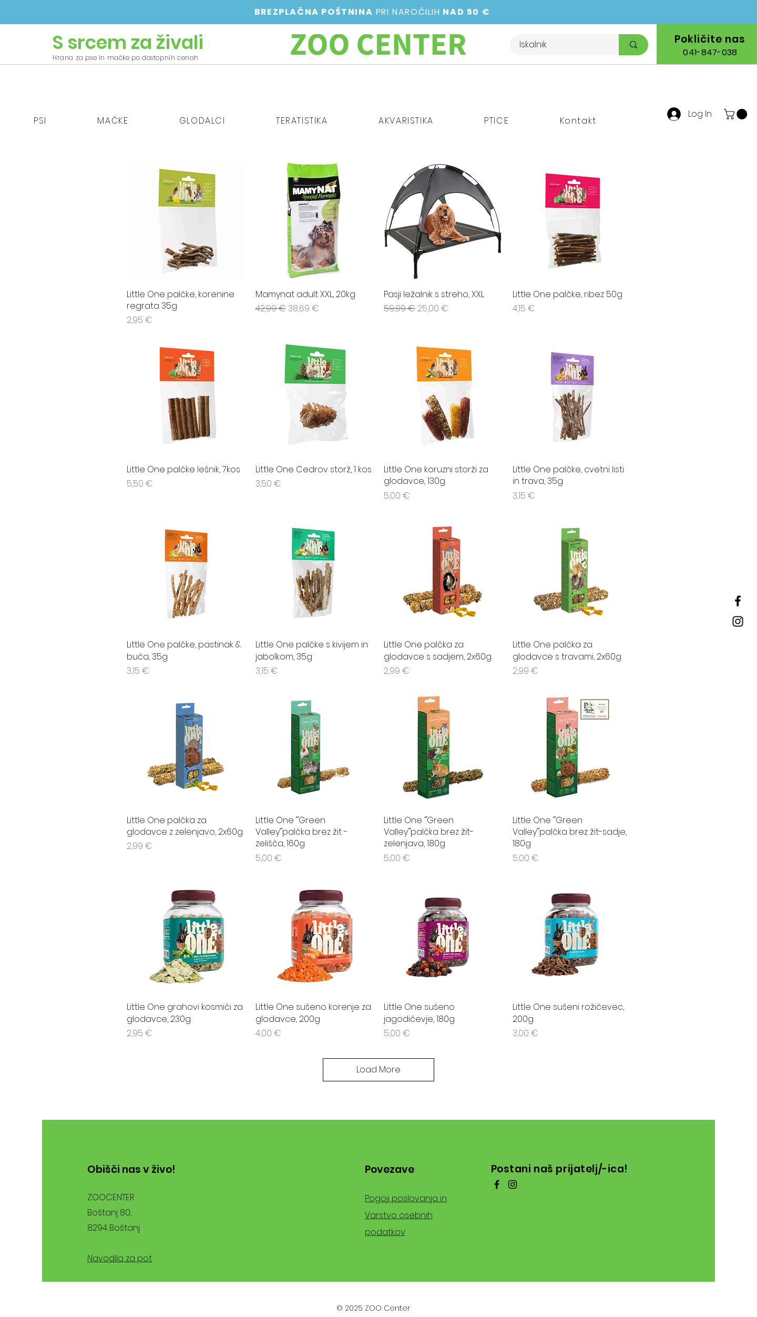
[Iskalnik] (558, 44)
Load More (378, 1069)
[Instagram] (738, 621)
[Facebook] (738, 601)
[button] (40, 121)
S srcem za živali (128, 42)
